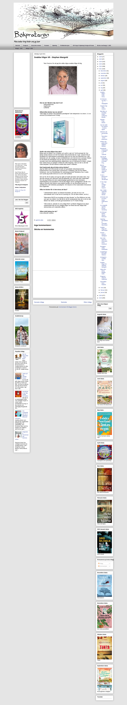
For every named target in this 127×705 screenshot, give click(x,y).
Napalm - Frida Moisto (102, 121)
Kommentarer (102, 566)
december (103, 71)
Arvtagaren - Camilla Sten (103, 258)
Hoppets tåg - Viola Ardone (104, 107)
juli (101, 83)
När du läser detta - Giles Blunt (25, 356)
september (104, 78)
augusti (103, 80)
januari (103, 292)
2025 (100, 59)
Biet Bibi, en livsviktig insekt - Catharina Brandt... (103, 114)
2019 (100, 298)
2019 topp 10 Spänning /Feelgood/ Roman (83, 45)
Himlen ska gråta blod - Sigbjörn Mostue (104, 144)
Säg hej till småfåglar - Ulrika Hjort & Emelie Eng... (104, 159)
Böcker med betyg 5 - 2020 (104, 45)
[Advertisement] (63, 284)
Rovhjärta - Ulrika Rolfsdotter (104, 248)
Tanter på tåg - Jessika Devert (25, 376)
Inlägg (100, 563)
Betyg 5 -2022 (29, 48)
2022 (100, 66)
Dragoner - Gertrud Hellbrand (103, 278)
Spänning (54, 45)
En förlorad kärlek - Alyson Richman (103, 214)
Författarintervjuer (64, 45)
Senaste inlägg (39, 302)
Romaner (46, 45)
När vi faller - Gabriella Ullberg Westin (103, 192)
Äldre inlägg (88, 302)
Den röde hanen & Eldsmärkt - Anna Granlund (104, 241)
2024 (100, 61)
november (103, 73)
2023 (100, 64)
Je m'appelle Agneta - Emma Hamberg (103, 207)
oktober (103, 75)
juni (102, 85)
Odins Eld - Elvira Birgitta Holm (103, 272)
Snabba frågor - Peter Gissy (103, 94)
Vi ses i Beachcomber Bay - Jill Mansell (104, 177)
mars (102, 287)
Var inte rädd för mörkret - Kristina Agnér (104, 127)
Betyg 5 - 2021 (19, 48)
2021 (100, 68)
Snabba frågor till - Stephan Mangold (103, 265)
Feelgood (25, 45)
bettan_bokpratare (20, 187)
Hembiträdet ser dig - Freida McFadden (25, 394)
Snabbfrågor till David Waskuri (103, 253)
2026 (100, 56)
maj (102, 87)
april (102, 90)
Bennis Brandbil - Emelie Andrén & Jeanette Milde (103, 168)
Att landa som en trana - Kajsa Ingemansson (104, 200)
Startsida (17, 45)
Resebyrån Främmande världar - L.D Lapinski (104, 151)
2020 (100, 295)
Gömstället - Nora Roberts (103, 283)
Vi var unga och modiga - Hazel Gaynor (103, 184)
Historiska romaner (36, 45)
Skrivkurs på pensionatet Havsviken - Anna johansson (104, 135)
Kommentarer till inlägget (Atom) (68, 307)
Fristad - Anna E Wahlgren (103, 234)
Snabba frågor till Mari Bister (104, 229)
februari (103, 290)
